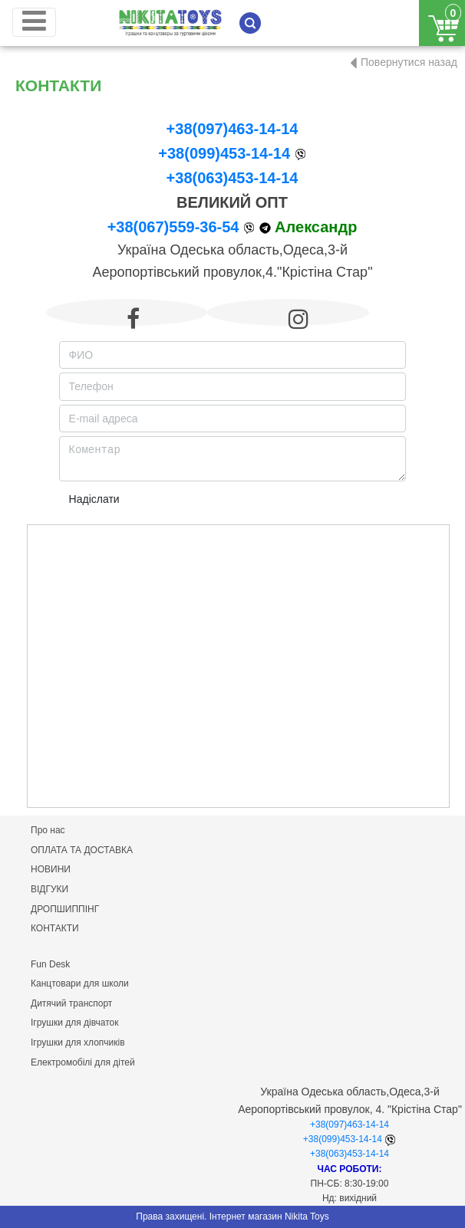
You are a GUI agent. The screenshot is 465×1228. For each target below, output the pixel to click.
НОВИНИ (51, 869)
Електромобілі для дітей (83, 1062)
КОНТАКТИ (55, 928)
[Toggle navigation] (34, 23)
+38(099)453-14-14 (224, 153)
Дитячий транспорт (71, 1003)
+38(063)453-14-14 (232, 177)
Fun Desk (50, 964)
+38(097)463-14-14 (232, 128)
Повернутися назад (409, 62)
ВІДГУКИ (49, 889)
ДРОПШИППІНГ (65, 909)
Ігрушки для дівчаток (74, 1022)
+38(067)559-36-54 (173, 226)
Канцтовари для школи (80, 983)
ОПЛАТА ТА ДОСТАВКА (82, 850)
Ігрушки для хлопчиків (78, 1042)
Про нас (48, 830)
